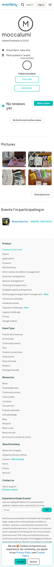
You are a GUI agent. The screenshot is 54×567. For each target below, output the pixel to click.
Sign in (41, 4)
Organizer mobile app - (15, 307)
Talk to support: (14, 488)
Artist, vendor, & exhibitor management (21, 272)
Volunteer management (13, 276)
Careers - (13, 459)
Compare (7, 401)
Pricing (5, 316)
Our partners (8, 405)
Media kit (6, 423)
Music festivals (9, 361)
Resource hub (8, 432)
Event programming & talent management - (25, 294)
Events (5, 254)
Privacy (5, 468)
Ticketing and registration (14, 285)
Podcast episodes (11, 410)
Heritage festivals (10, 370)
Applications (8, 258)
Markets (6, 365)
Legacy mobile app (11, 312)
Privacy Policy (24, 552)
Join (47, 510)
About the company (11, 450)
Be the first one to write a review (27, 120)
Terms (5, 463)
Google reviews (9, 321)
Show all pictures (42, 194)
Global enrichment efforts (14, 455)
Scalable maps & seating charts (17, 289)
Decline (33, 561)
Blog (4, 419)
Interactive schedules (12, 298)
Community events (11, 343)
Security (6, 472)
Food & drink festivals (12, 334)
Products (6, 263)
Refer (5, 383)
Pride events (8, 356)
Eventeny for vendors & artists (16, 437)
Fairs (4, 347)
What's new (8, 428)
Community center (11, 392)
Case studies (8, 396)
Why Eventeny (9, 267)
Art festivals (8, 338)
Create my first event (12, 249)
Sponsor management (13, 281)
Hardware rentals (10, 303)
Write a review (43, 103)
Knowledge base (10, 387)
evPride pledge (9, 414)
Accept (20, 561)
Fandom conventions (12, 352)
